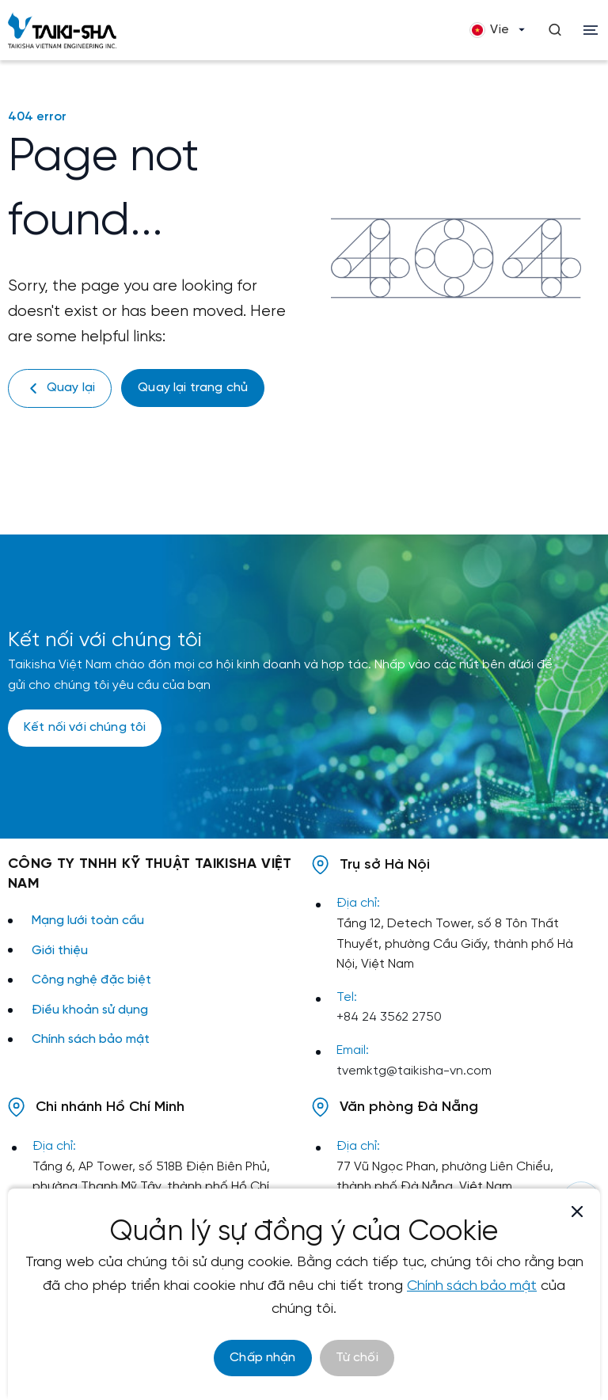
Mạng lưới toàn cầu (88, 920)
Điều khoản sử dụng (90, 1010)
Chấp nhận (262, 1357)
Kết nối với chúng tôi (85, 727)
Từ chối (357, 1357)
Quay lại (60, 388)
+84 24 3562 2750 (389, 1017)
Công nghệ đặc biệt (91, 980)
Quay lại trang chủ (193, 387)
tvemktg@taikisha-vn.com (414, 1071)
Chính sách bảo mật (91, 1039)
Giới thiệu (60, 950)
